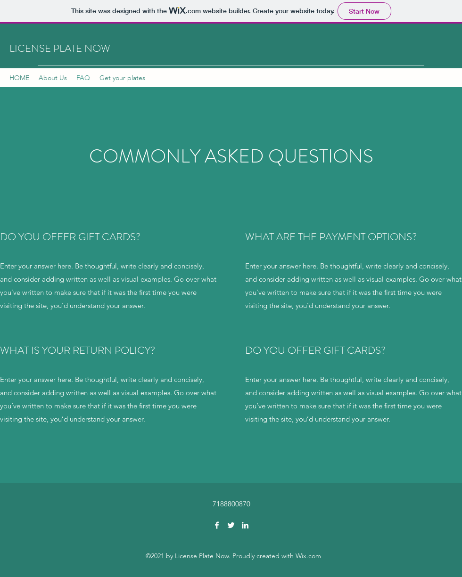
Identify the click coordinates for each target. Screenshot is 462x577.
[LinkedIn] (245, 525)
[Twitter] (231, 525)
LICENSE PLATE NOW (59, 48)
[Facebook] (217, 525)
